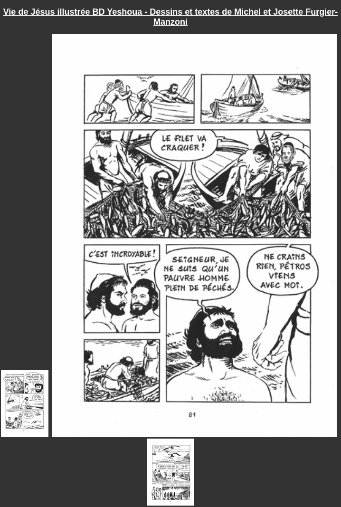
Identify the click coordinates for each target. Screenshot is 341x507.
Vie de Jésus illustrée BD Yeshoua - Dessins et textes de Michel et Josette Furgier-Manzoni (170, 17)
